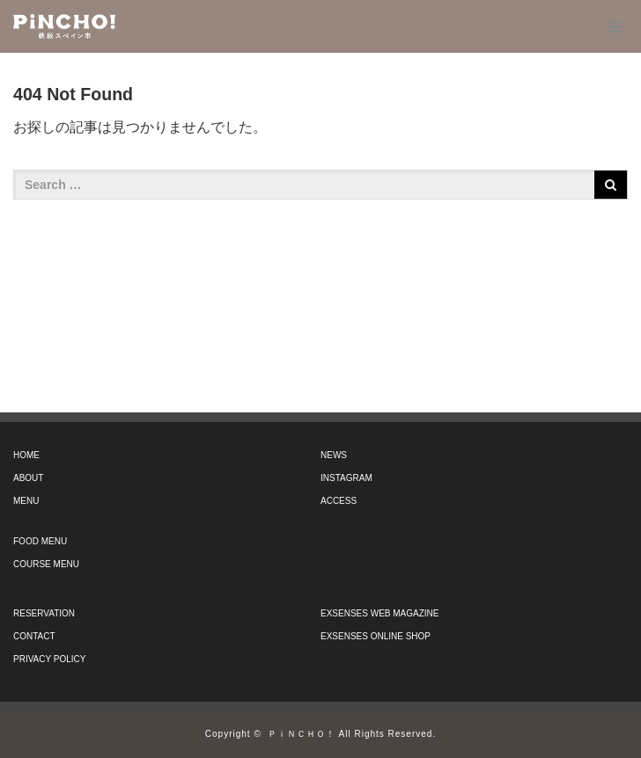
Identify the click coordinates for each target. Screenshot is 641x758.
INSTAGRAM (346, 478)
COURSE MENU (46, 564)
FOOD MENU (40, 541)
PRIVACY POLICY (49, 659)
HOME (26, 455)
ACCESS (338, 501)
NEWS (333, 455)
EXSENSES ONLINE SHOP (375, 636)
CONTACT (34, 636)
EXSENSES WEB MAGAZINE (379, 613)
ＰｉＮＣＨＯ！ (301, 734)
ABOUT (28, 478)
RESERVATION (44, 613)
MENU (26, 501)
